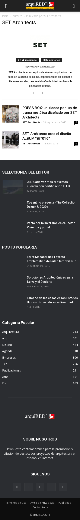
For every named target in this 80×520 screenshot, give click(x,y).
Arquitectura (10, 332)
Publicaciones (11, 370)
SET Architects (31, 122)
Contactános (40, 507)
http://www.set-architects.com (40, 66)
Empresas (9, 357)
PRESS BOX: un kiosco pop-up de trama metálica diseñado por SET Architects (49, 112)
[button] (74, 6)
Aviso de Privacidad (42, 503)
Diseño (7, 345)
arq (4, 338)
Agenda (7, 351)
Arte (5, 377)
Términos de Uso (16, 503)
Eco (4, 383)
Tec (4, 364)
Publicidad (64, 503)
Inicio (5, 16)
